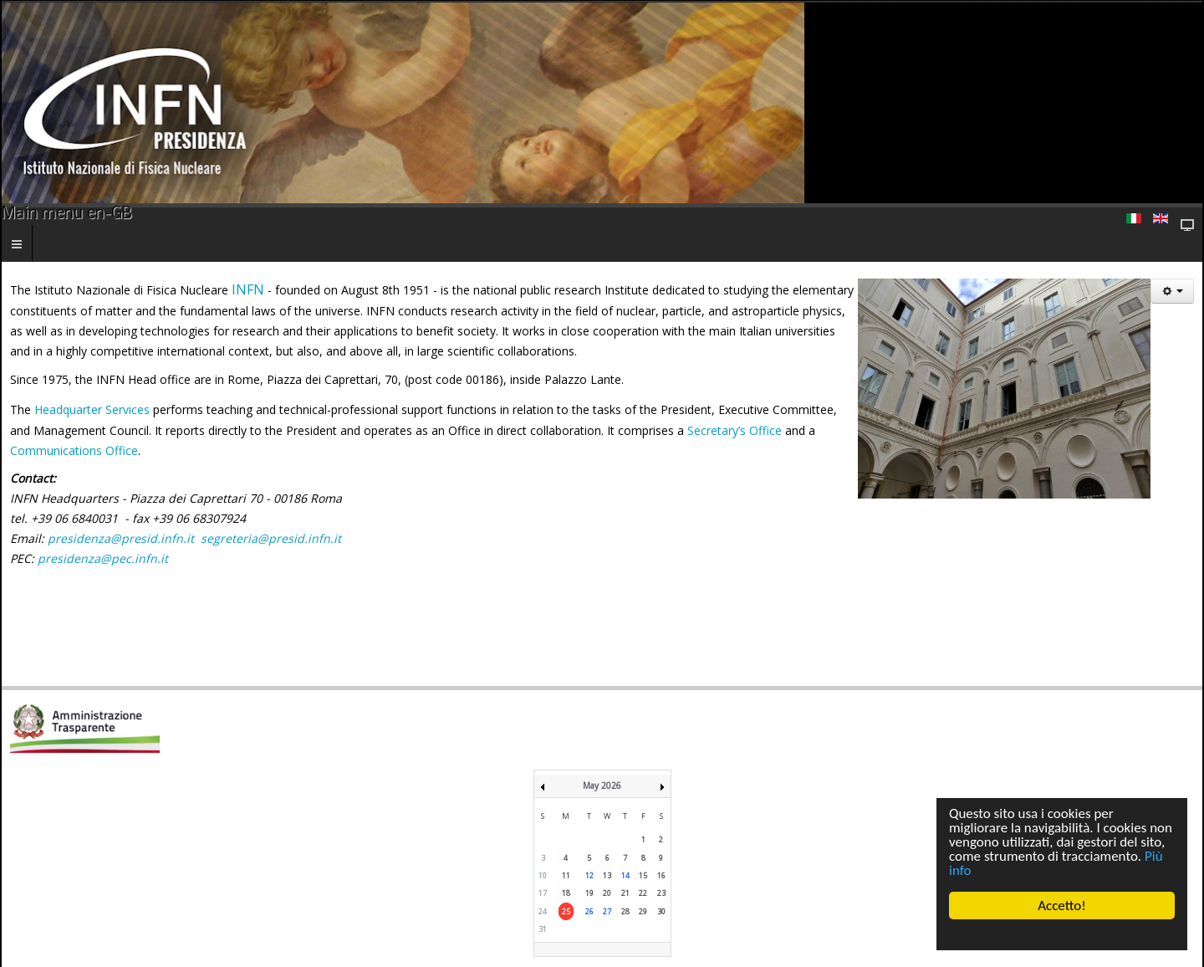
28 (625, 911)
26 (589, 911)
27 (607, 911)
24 (542, 911)
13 (607, 875)
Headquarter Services (92, 409)
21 (625, 893)
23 (661, 893)
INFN (250, 289)
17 (542, 893)
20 (607, 893)
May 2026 (602, 785)
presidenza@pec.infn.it (103, 558)
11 (566, 875)
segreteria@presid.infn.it (271, 538)
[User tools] (1172, 291)
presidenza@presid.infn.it (121, 538)
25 (566, 911)
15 (643, 875)
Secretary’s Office (734, 430)
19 (589, 893)
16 (661, 875)
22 (643, 893)
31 (542, 929)
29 (643, 911)
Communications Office (74, 450)
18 (566, 893)
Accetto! (1062, 905)
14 (625, 875)
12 (589, 875)
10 (542, 875)
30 (661, 911)
